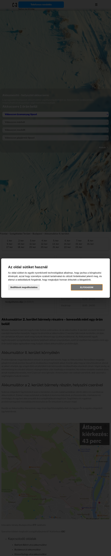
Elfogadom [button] (86, 287)
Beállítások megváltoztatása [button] (23, 287)
